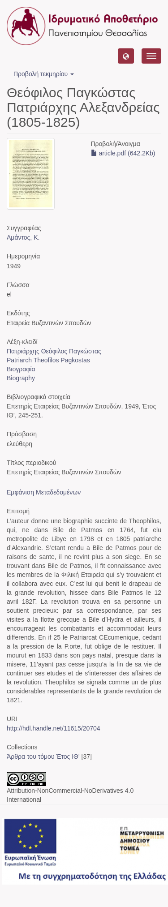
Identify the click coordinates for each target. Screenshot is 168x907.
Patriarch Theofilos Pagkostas (48, 360)
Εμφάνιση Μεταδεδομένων (44, 492)
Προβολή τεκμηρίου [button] (43, 73)
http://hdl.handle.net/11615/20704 (53, 728)
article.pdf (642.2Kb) (123, 153)
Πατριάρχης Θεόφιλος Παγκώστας (54, 351)
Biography (21, 378)
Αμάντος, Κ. (23, 237)
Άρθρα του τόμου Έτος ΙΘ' (43, 756)
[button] (126, 56)
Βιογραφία (21, 369)
